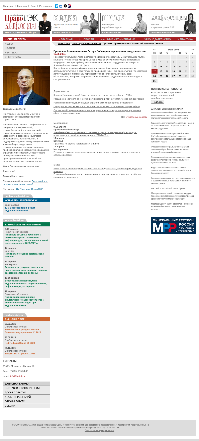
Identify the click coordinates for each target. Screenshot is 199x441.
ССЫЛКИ (10, 405)
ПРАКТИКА (186, 39)
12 (167, 66)
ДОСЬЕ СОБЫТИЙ (15, 392)
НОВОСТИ (88, 39)
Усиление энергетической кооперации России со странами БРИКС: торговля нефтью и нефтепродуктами (172, 126)
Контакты (22, 6)
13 (173, 66)
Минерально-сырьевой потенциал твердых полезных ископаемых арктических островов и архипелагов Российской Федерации (172, 196)
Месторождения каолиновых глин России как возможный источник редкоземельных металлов (172, 206)
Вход (32, 6)
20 (173, 71)
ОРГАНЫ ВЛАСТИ (15, 401)
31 (154, 81)
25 (161, 76)
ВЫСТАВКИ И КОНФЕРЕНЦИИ (22, 388)
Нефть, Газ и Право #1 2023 (20, 343)
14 (180, 66)
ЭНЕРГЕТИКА (13, 57)
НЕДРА (9, 43)
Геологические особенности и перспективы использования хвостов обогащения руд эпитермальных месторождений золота (171, 115)
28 (180, 76)
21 (180, 71)
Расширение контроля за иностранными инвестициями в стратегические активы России (99, 99)
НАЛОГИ (10, 48)
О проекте (8, 6)
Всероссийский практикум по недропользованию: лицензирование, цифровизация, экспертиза (25, 283)
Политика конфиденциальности (99, 430)
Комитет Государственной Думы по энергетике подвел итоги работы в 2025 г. (93, 95)
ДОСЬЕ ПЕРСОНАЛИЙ (18, 397)
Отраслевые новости (136, 117)
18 (161, 71)
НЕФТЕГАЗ (11, 52)
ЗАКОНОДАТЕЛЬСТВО (157, 39)
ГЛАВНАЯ (67, 39)
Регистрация (45, 6)
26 (167, 76)
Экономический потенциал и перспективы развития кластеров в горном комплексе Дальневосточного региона (170, 160)
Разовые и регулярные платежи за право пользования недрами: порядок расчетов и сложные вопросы (26, 270)
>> (192, 49)
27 (173, 76)
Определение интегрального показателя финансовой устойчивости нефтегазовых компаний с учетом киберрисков (170, 149)
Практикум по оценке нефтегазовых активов (76, 143)
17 (154, 71)
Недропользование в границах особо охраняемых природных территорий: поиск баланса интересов (171, 170)
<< (154, 49)
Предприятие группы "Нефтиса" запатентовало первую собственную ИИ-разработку (97, 106)
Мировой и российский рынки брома (168, 188)
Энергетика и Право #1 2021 (20, 353)
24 (154, 76)
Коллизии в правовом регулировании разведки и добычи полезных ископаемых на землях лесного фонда (173, 181)
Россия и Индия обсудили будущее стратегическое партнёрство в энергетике (93, 102)
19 (167, 71)
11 (161, 66)
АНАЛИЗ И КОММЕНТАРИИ (119, 39)
